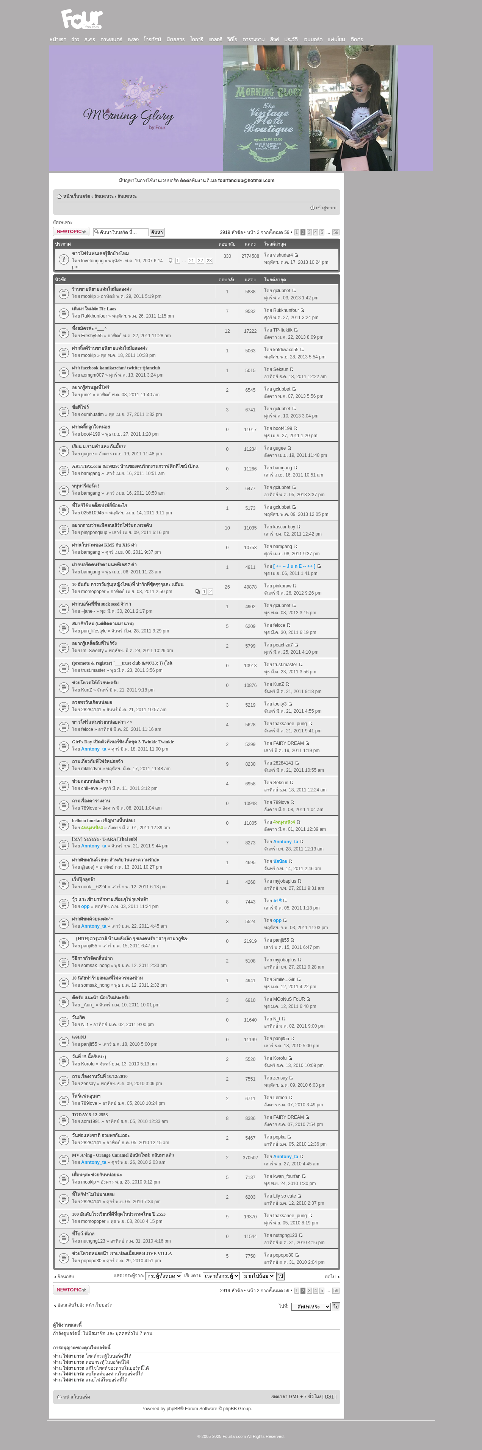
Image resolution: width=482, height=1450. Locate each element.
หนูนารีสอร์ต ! (85, 486)
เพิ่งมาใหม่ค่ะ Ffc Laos (94, 308)
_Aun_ (87, 1005)
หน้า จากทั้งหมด (268, 232)
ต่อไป (330, 1276)
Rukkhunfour (94, 316)
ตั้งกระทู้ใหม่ (71, 231)
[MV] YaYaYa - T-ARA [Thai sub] (105, 839)
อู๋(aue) (87, 867)
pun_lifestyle (93, 631)
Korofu (87, 1064)
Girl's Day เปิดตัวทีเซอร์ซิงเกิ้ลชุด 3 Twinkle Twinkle (123, 741)
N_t (84, 1024)
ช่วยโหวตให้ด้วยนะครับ (95, 682)
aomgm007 (92, 375)
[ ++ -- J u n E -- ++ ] (294, 566)
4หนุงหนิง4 (92, 827)
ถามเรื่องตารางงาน (91, 801)
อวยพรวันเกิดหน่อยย (92, 702)
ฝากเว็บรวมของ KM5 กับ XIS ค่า (104, 545)
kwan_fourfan (286, 1176)
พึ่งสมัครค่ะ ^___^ (89, 328)
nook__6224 (93, 886)
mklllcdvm (91, 768)
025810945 (92, 513)
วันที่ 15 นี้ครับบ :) (89, 1056)
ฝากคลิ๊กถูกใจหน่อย (91, 427)
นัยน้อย (280, 861)
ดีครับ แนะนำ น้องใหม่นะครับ (101, 997)
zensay (88, 1083)
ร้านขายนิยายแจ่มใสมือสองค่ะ (101, 289)
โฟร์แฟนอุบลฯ (86, 1096)
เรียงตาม (212, 1275)
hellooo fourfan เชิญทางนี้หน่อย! (103, 820)
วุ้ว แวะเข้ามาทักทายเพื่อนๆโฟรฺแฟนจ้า (110, 899)
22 (200, 260)
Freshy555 (92, 335)
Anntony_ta (93, 749)
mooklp (88, 296)
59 (335, 232)
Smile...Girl (284, 979)
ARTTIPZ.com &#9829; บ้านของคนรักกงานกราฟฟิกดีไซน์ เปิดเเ (135, 466)
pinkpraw (282, 586)
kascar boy (284, 527)
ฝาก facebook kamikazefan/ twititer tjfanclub (116, 368)
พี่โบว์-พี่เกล (83, 1234)
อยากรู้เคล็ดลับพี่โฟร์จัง (94, 643)
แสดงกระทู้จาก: (148, 1275)
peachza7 (283, 645)
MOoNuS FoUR (289, 999)
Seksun (280, 369)
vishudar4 (283, 255)
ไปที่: (283, 1306)
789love (89, 808)
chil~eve (89, 788)
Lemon (280, 1097)
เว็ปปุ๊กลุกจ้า (83, 879)
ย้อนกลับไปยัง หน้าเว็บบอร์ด (85, 1305)
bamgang (90, 473)
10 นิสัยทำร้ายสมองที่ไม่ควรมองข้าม (107, 978)
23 (209, 260)
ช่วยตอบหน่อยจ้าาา (91, 781)
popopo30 (91, 1260)
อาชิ (277, 900)
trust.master (93, 670)
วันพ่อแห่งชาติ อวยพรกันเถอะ (101, 1135)
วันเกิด (78, 1017)
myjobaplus (284, 881)
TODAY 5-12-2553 (90, 1114)
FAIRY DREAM (288, 743)
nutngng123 (93, 1241)
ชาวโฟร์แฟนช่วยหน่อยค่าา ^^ (102, 722)
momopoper (93, 591)
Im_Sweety (92, 650)
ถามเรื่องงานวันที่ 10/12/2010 (100, 1076)
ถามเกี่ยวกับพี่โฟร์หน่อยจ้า (97, 761)
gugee (87, 453)
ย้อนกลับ (66, 1276)
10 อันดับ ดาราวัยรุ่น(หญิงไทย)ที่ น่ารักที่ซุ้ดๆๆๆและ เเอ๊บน (127, 584)
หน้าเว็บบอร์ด (76, 196)
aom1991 (90, 1121)
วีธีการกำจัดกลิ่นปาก (92, 958)
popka (279, 1137)
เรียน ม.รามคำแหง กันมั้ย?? (99, 446)
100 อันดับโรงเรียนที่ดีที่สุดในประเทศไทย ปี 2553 (119, 1214)
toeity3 (279, 704)
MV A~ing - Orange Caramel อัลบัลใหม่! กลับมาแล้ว (123, 1155)
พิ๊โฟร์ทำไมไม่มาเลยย (93, 1194)
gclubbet (281, 290)
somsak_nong (95, 965)
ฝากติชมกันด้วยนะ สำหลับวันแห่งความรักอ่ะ (115, 860)
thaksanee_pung (290, 723)
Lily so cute (284, 1196)
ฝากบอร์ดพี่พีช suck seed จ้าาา (101, 604)
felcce (279, 625)
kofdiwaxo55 (286, 349)
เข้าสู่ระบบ (326, 207)
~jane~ (88, 611)
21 (191, 260)
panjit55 (89, 945)
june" (86, 394)
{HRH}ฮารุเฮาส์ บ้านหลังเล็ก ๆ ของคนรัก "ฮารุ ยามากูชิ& (130, 938)
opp (85, 906)
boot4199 (90, 434)
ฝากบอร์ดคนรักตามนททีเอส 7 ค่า (104, 564)
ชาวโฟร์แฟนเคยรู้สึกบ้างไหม (100, 253)
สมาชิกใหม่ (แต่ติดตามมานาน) (103, 623)
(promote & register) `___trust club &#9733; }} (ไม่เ (122, 663)
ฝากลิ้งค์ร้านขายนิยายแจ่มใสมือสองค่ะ (109, 348)
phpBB (173, 1408)
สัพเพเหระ (104, 196)
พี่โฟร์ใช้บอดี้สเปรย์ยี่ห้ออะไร (99, 505)
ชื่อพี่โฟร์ (80, 407)
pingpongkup (94, 532)
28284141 (91, 709)
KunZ (86, 690)
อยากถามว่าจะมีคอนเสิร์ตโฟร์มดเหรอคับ (112, 525)
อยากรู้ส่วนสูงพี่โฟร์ (90, 387)
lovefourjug (92, 260)
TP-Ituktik (283, 330)
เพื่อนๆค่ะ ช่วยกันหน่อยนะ (97, 1174)
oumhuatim (92, 414)
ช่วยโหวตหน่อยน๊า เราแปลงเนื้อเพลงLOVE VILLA (122, 1253)
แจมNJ (79, 1037)
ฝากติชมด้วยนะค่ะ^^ (92, 919)
